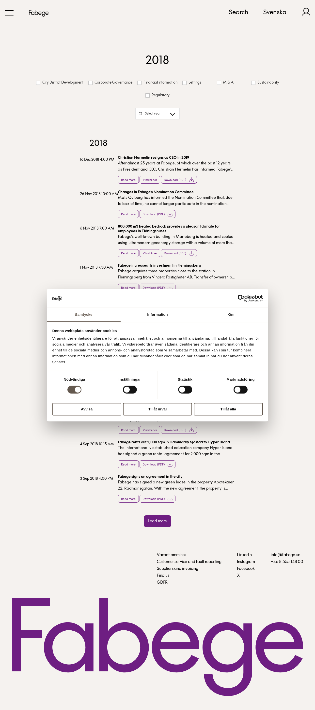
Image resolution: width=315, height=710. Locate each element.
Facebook (246, 568)
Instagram (246, 562)
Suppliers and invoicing (177, 568)
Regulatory (157, 95)
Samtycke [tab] (84, 315)
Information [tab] (157, 315)
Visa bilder (150, 180)
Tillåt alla (228, 409)
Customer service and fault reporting (189, 562)
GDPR (162, 582)
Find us (163, 575)
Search (238, 12)
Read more (128, 180)
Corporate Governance (110, 83)
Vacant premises (171, 555)
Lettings (191, 83)
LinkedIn (244, 555)
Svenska (274, 12)
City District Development (59, 83)
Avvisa (87, 409)
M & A (225, 83)
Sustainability (265, 83)
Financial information (157, 83)
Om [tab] (231, 315)
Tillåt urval (157, 409)
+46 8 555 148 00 (287, 562)
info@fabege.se (285, 555)
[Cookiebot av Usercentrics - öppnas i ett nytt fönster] (241, 298)
